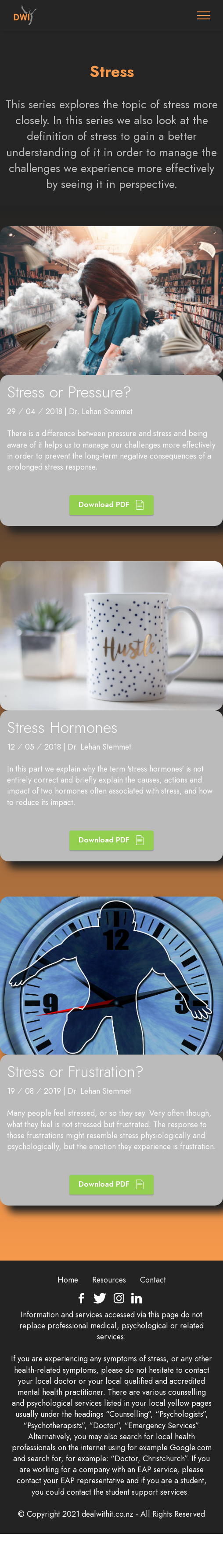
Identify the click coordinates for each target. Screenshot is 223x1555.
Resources (109, 1296)
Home (68, 1296)
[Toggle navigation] (204, 15)
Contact (153, 1296)
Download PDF (112, 520)
